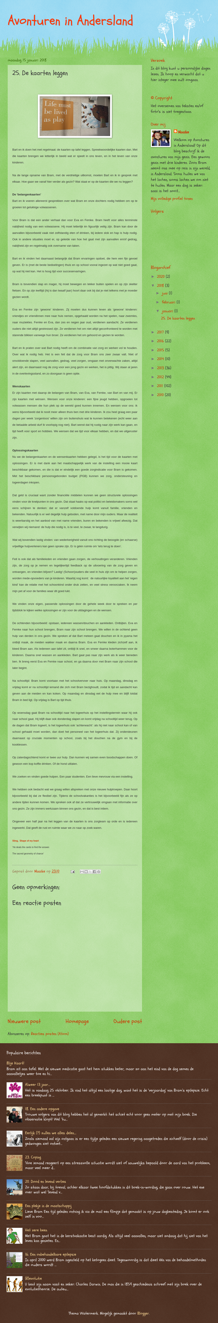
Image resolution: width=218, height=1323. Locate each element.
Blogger (143, 1313)
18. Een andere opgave (42, 1109)
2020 (161, 276)
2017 (161, 332)
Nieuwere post (24, 1021)
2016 (161, 341)
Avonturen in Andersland (70, 20)
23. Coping (33, 1157)
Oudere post (128, 1021)
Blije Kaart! (15, 1063)
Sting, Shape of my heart (25, 841)
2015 (161, 350)
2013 (161, 368)
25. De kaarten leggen (178, 318)
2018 (161, 285)
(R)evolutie (33, 1278)
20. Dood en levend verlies (45, 1181)
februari (169, 302)
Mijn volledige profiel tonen (172, 198)
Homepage (77, 1021)
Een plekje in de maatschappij (48, 1206)
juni (165, 293)
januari (168, 311)
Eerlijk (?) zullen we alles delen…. (50, 1133)
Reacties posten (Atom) (50, 1034)
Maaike (183, 132)
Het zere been (36, 1230)
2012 (161, 377)
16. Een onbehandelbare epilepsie (50, 1254)
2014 (161, 359)
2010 (161, 395)
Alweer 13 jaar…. (37, 1084)
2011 (160, 386)
